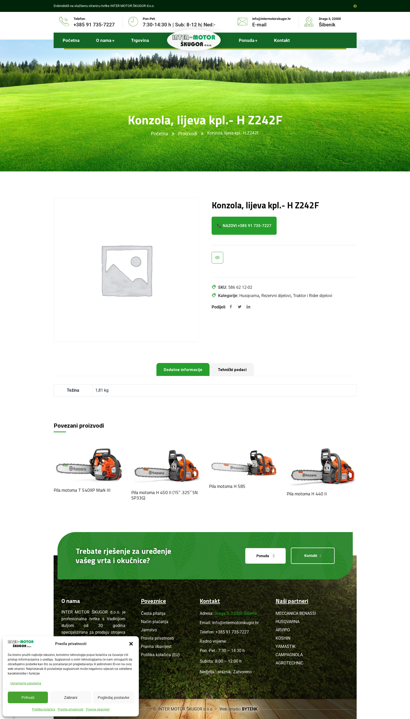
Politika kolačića (43, 709)
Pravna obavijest (98, 709)
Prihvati (27, 697)
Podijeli (218, 307)
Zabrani (70, 697)
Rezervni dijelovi (276, 295)
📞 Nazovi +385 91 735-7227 (244, 225)
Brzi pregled (217, 257)
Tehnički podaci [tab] (232, 369)
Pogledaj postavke (114, 697)
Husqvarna (249, 295)
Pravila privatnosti (70, 709)
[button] (131, 643)
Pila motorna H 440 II (307, 493)
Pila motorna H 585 (227, 486)
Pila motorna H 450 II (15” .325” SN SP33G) (164, 495)
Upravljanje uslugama (25, 683)
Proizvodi (187, 133)
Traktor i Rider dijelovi (312, 295)
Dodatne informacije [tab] (183, 369)
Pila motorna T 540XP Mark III (82, 490)
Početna (159, 133)
